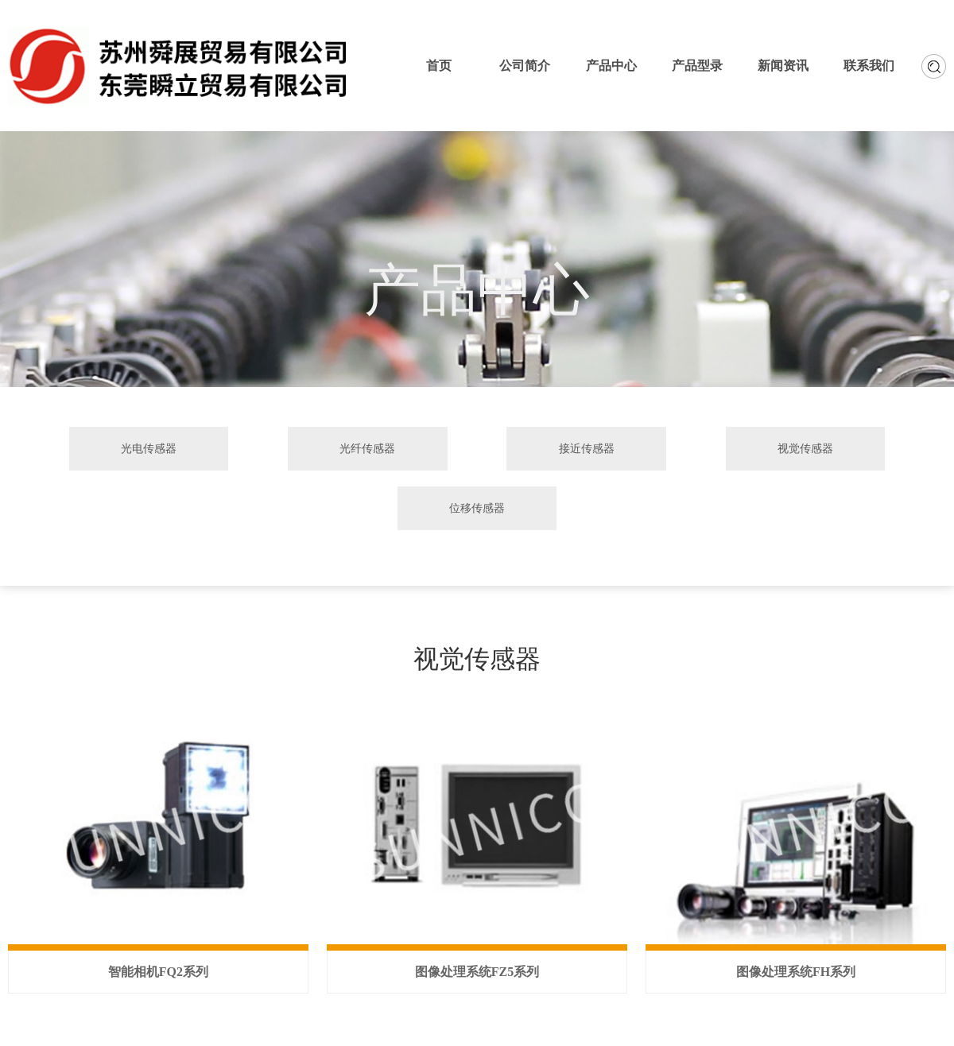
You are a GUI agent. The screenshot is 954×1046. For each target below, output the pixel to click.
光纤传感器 (367, 448)
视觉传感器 (805, 448)
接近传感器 (587, 448)
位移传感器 (477, 508)
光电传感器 (148, 448)
